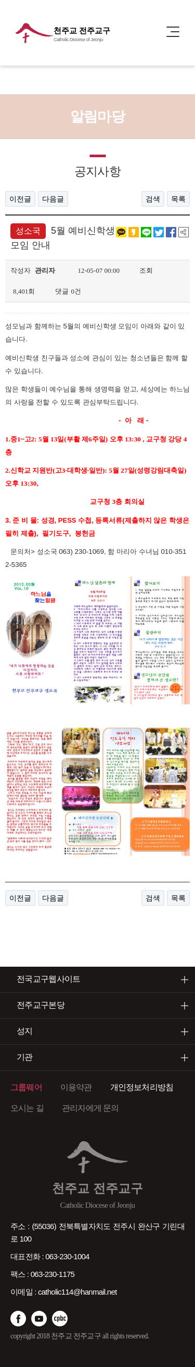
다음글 (53, 199)
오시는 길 (27, 1108)
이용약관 (76, 1087)
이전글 (20, 199)
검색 (153, 199)
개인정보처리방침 (142, 1087)
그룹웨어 (26, 1087)
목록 (178, 199)
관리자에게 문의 (90, 1108)
